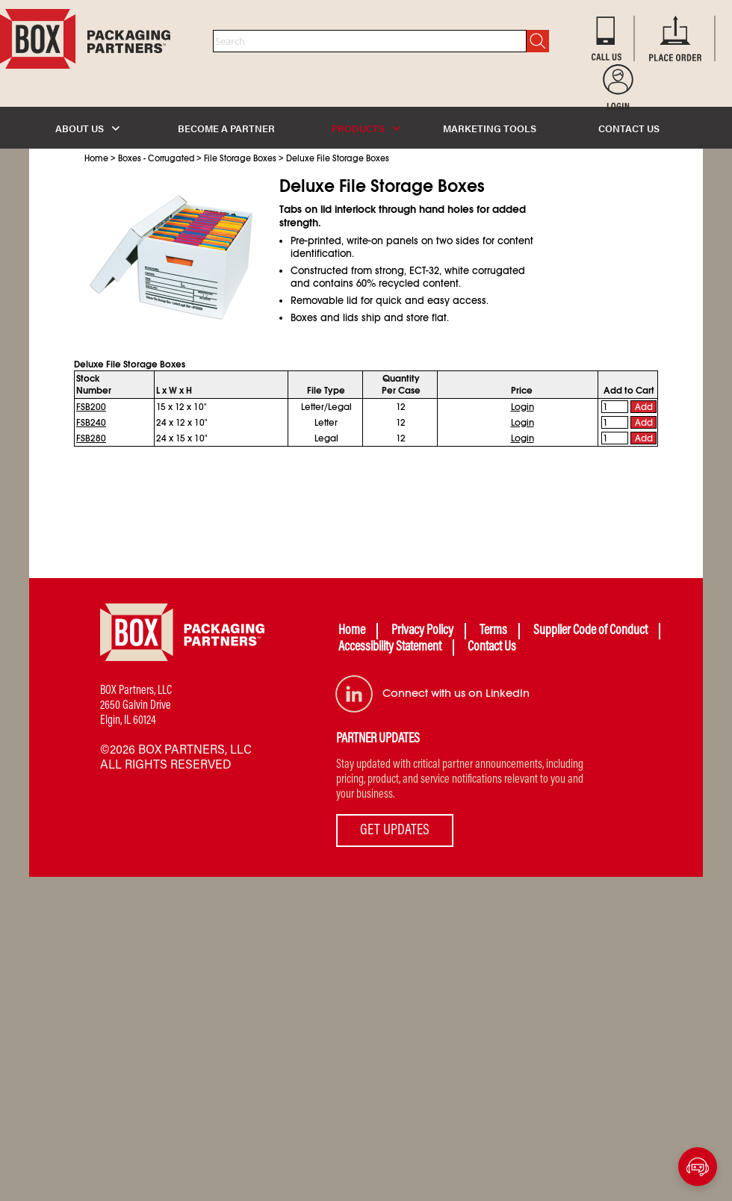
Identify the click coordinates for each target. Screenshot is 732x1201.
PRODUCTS (366, 128)
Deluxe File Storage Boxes (337, 158)
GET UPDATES (394, 830)
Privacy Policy (422, 631)
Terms (493, 631)
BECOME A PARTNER (226, 128)
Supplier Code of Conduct (590, 631)
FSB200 (91, 407)
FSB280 (91, 438)
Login (522, 407)
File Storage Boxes (240, 158)
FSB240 (91, 423)
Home (96, 158)
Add (644, 407)
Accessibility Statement (389, 647)
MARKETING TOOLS (489, 128)
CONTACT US (629, 128)
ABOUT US (87, 128)
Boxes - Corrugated (156, 158)
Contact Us (492, 647)
